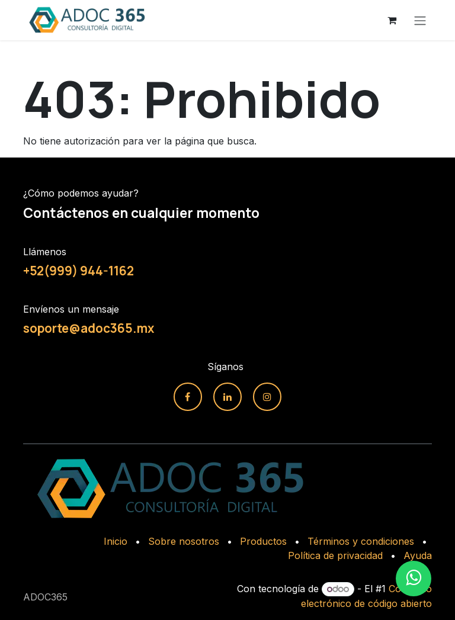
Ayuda (417, 555)
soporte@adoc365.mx (88, 328)
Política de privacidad (335, 555)
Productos (263, 541)
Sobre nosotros (183, 541)
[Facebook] (187, 396)
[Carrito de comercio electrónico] (391, 20)
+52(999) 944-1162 (78, 270)
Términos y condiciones (360, 541)
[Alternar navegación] (420, 20)
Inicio (115, 541)
